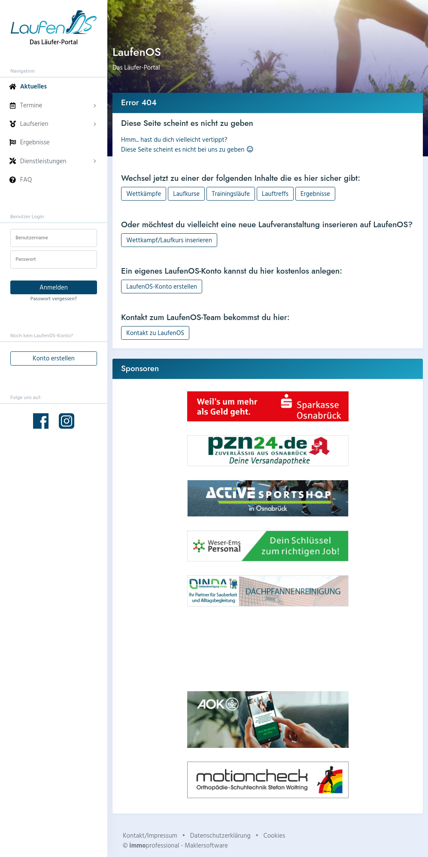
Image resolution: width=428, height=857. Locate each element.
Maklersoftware (206, 845)
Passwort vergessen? (53, 298)
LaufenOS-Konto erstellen (161, 286)
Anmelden (53, 287)
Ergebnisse (315, 193)
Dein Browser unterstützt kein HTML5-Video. (268, 648)
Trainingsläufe (231, 193)
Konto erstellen (54, 358)
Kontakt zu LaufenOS (155, 333)
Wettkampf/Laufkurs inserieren (169, 240)
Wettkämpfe (143, 193)
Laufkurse (186, 193)
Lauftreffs (275, 193)
